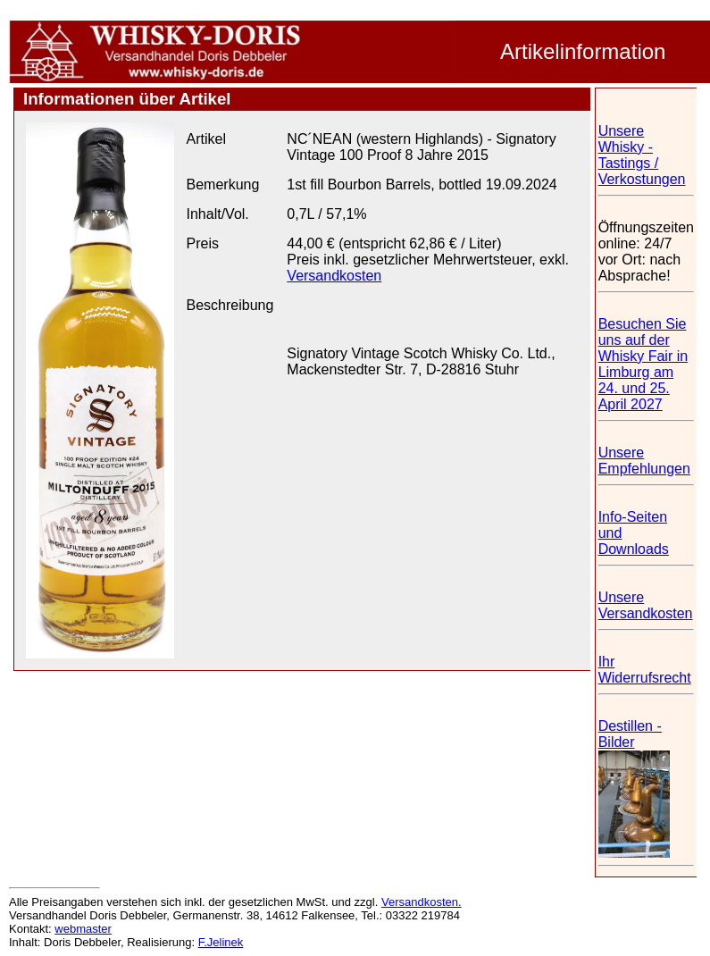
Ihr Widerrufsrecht (644, 669)
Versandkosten (334, 275)
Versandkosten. (421, 902)
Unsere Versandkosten (645, 605)
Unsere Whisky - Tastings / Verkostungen (642, 155)
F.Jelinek (221, 942)
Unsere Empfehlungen (644, 460)
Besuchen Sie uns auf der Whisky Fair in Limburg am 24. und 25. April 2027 (643, 364)
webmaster (83, 928)
